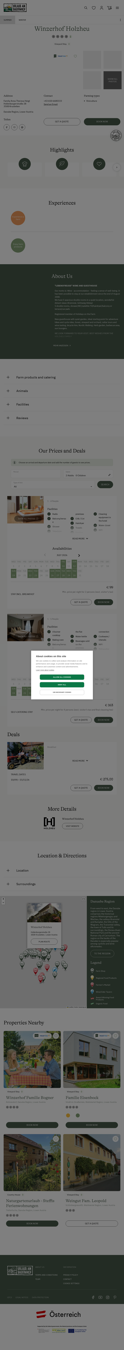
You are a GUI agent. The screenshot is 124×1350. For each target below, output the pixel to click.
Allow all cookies (48, 681)
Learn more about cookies (45, 674)
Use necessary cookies (62, 688)
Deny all (76, 681)
